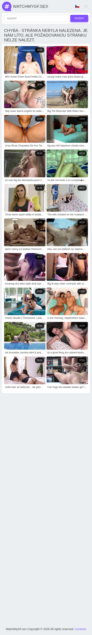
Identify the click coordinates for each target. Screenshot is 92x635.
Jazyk (77, 6)
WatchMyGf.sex (30, 6)
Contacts (80, 629)
